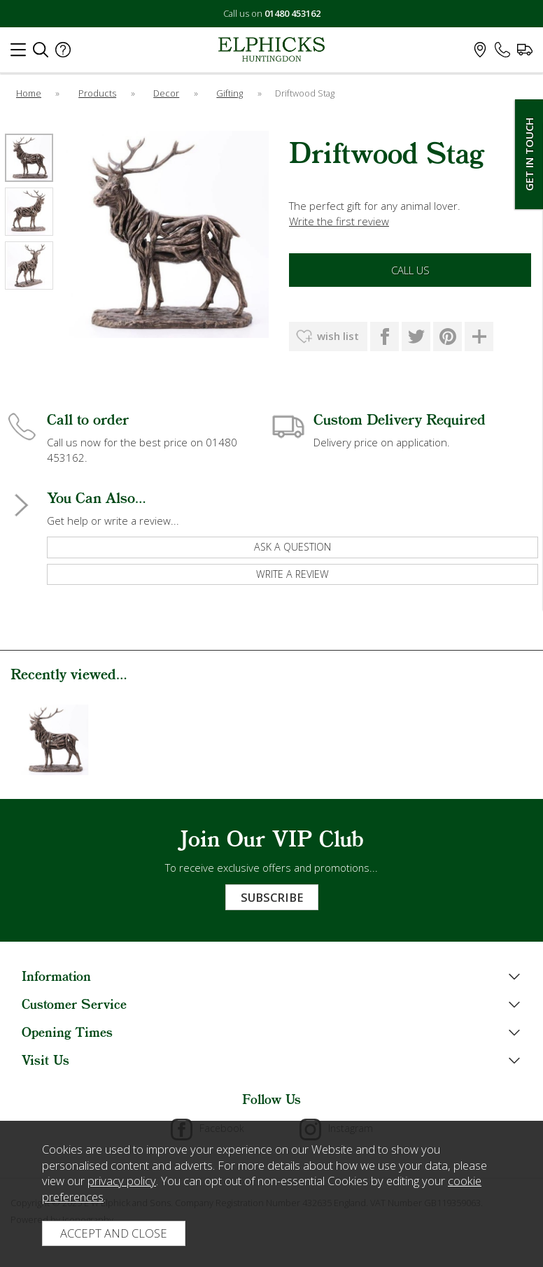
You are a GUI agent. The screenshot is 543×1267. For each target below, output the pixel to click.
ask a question (292, 546)
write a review (292, 574)
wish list (338, 336)
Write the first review (339, 221)
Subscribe (272, 897)
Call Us (410, 270)
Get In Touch (529, 154)
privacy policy (121, 1181)
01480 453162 (292, 13)
